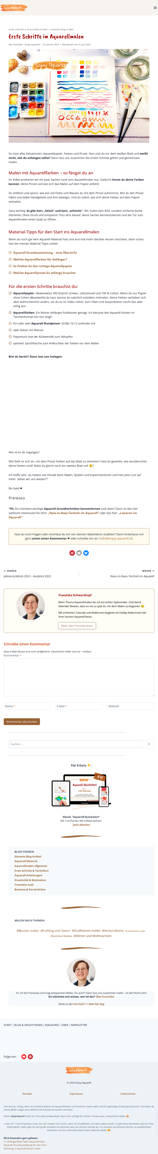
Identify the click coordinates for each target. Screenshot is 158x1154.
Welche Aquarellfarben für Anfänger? (40, 261)
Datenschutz (128, 1093)
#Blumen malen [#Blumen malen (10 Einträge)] (28, 936)
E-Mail (62, 711)
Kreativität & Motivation (30, 885)
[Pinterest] (30, 1056)
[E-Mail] (79, 711)
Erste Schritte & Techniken (32, 875)
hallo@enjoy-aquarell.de (120, 543)
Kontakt (27, 1093)
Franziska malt (24, 890)
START (8, 1025)
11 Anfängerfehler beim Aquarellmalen (24, 1141)
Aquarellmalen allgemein (31, 871)
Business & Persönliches (30, 894)
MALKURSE (52, 1025)
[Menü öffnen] (155, 7)
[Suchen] (149, 749)
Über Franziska (105, 1001)
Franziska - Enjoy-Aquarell (26, 44)
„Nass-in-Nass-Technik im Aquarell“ (75, 517)
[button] (72, 557)
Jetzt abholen (81, 830)
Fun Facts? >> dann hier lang (88, 1009)
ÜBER (64, 1025)
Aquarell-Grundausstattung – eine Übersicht (45, 254)
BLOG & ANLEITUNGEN (28, 1025)
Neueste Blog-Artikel (62, 29)
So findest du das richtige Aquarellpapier (42, 268)
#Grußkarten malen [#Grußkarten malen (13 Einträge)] (86, 936)
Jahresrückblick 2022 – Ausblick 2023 (40, 578)
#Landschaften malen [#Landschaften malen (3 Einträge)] (135, 936)
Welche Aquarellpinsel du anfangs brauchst (44, 275)
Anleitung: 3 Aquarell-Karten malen (22, 1148)
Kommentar (13, 660)
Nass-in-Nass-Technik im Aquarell (118, 578)
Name (10, 711)
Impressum (76, 1093)
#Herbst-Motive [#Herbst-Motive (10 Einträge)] (113, 936)
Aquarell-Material (26, 866)
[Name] (27, 711)
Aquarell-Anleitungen (28, 880)
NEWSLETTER (79, 1025)
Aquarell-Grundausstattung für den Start (25, 1144)
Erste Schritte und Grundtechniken (28, 29)
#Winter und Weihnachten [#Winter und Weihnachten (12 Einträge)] (92, 941)
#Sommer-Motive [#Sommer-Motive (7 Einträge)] (61, 941)
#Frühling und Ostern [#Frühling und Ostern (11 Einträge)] (55, 936)
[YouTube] (24, 1056)
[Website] (130, 711)
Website (114, 711)
